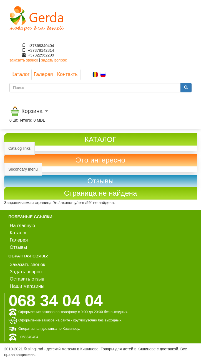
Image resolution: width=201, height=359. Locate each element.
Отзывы (18, 247)
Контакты (68, 74)
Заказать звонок (27, 264)
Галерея (43, 74)
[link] (100, 181)
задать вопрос (54, 60)
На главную (22, 225)
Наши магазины (27, 286)
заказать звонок (23, 60)
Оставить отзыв (27, 279)
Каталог (20, 74)
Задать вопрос (26, 271)
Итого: (26, 120)
